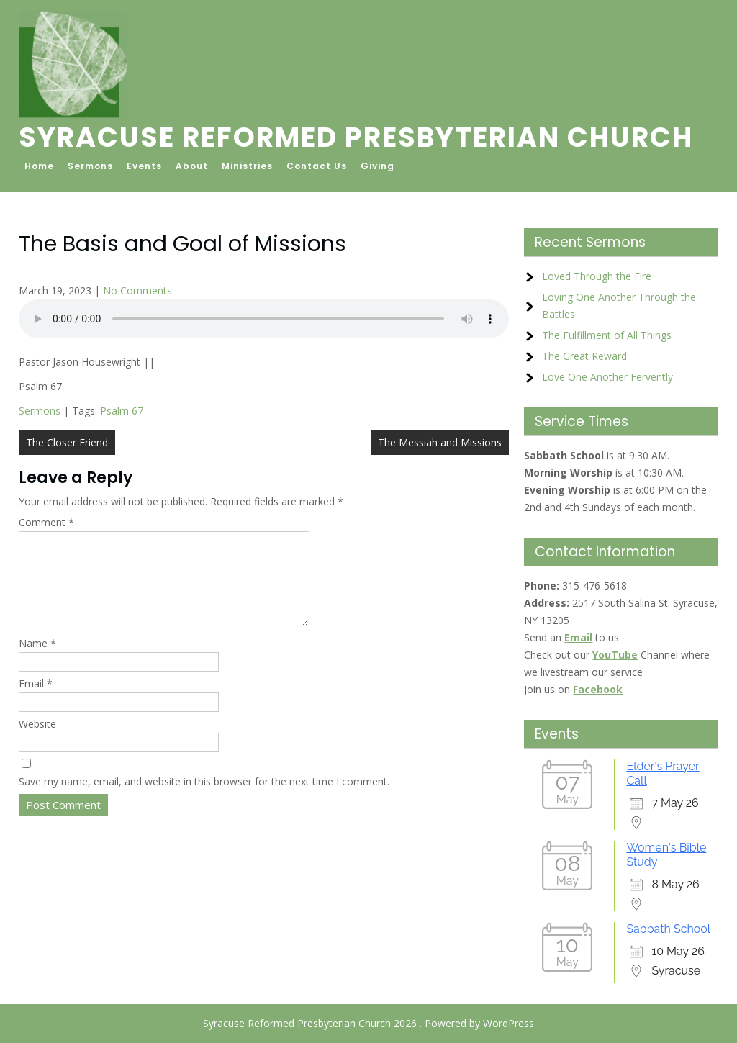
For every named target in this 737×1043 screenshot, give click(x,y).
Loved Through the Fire (596, 276)
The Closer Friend (67, 442)
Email (36, 701)
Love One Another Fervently (607, 377)
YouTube (615, 655)
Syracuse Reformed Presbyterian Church (356, 137)
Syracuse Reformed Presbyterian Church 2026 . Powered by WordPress (368, 1023)
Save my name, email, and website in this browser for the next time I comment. (204, 798)
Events (144, 166)
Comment (46, 522)
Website (37, 741)
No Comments (137, 290)
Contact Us (316, 166)
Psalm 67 (121, 410)
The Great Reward (584, 356)
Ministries (247, 166)
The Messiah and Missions (440, 442)
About (192, 166)
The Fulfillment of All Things (607, 335)
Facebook (598, 689)
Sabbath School (668, 929)
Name (37, 660)
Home (39, 166)
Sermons (90, 166)
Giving (377, 166)
